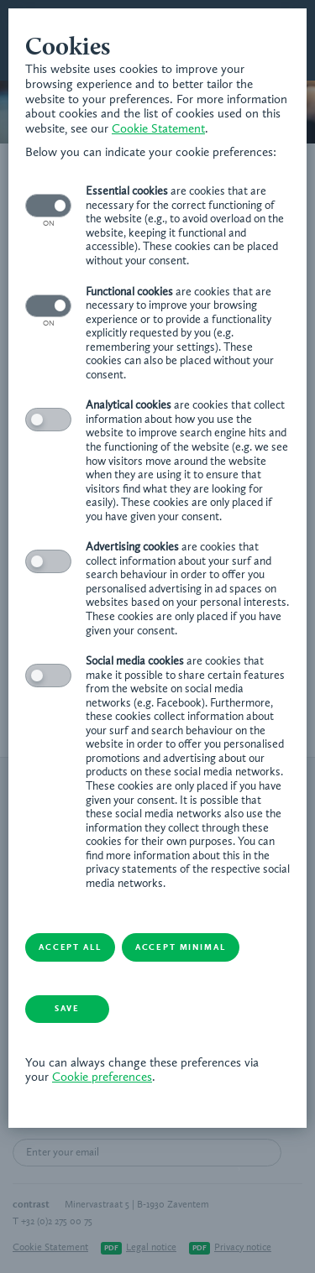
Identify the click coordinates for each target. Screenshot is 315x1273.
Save (67, 1008)
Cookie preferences (102, 1078)
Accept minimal (180, 947)
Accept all (70, 947)
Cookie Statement (158, 129)
